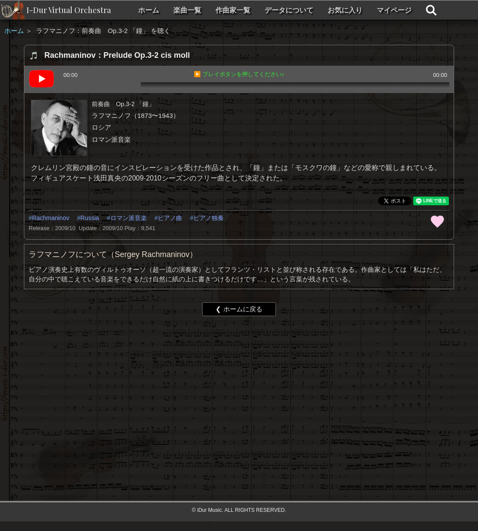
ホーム (148, 10)
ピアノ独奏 (208, 217)
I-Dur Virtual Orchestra (69, 10)
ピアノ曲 (170, 217)
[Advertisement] (204, 390)
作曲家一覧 (233, 10)
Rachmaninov (51, 217)
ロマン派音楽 (128, 217)
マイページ (394, 10)
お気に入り (345, 10)
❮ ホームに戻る (239, 309)
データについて (289, 10)
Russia (89, 217)
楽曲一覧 (187, 10)
